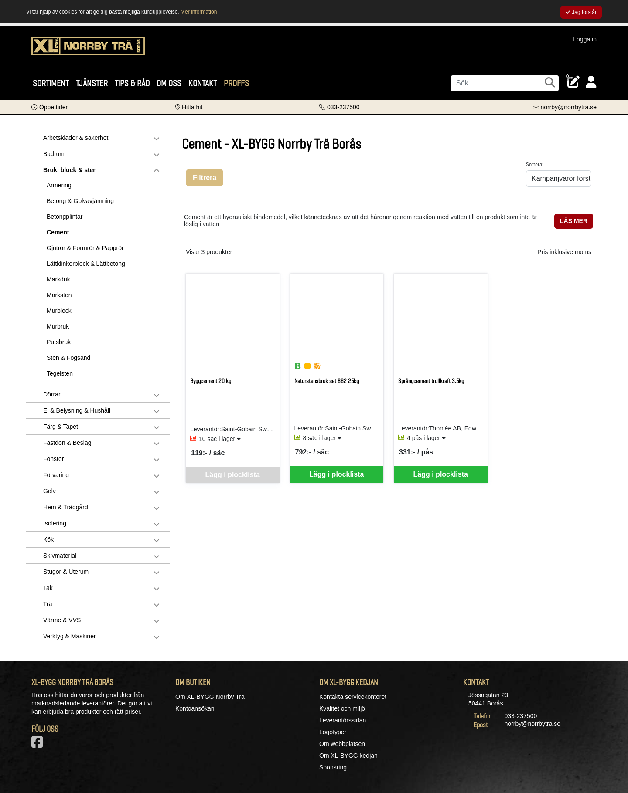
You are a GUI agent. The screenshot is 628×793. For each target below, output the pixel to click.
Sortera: (534, 164)
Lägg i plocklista (336, 474)
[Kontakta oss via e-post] (565, 107)
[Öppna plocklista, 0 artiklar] (573, 82)
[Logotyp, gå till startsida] (88, 50)
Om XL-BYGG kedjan (348, 755)
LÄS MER (573, 220)
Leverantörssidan (342, 720)
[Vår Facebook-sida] (38, 744)
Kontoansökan (195, 708)
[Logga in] (591, 82)
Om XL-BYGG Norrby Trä (210, 696)
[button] (49, 107)
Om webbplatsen (342, 743)
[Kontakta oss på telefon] (339, 107)
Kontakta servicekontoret (352, 696)
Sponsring (333, 767)
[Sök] (505, 83)
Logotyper (332, 732)
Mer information (199, 12)
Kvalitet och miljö (342, 708)
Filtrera (204, 177)
